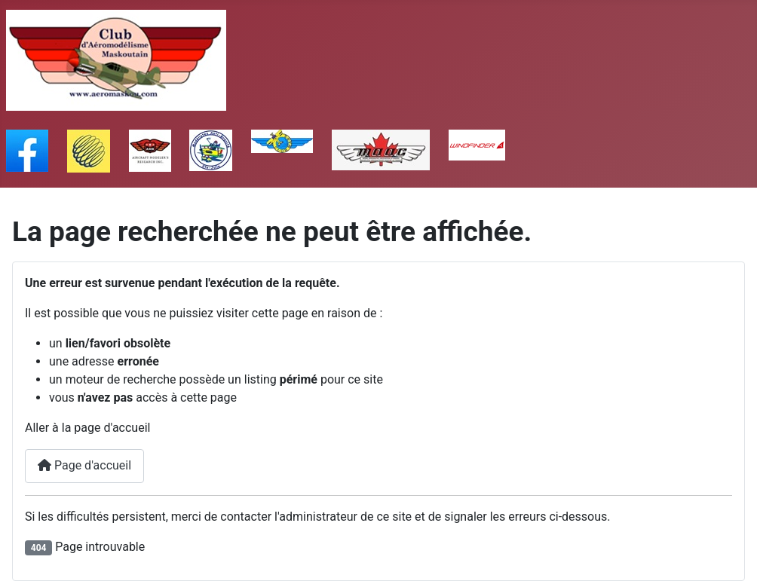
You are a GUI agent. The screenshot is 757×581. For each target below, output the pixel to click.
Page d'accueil (84, 465)
